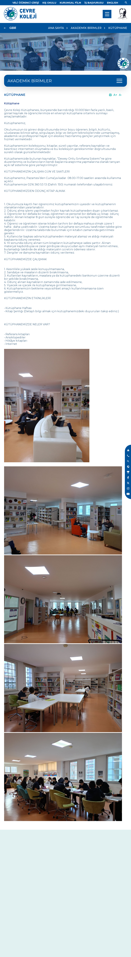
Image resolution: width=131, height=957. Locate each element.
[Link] (25, 2)
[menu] (107, 14)
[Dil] (112, 2)
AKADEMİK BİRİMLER (86, 28)
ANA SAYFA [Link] (56, 28)
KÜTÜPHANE (117, 28)
